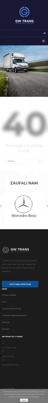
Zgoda (24, 400)
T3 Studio (11, 389)
